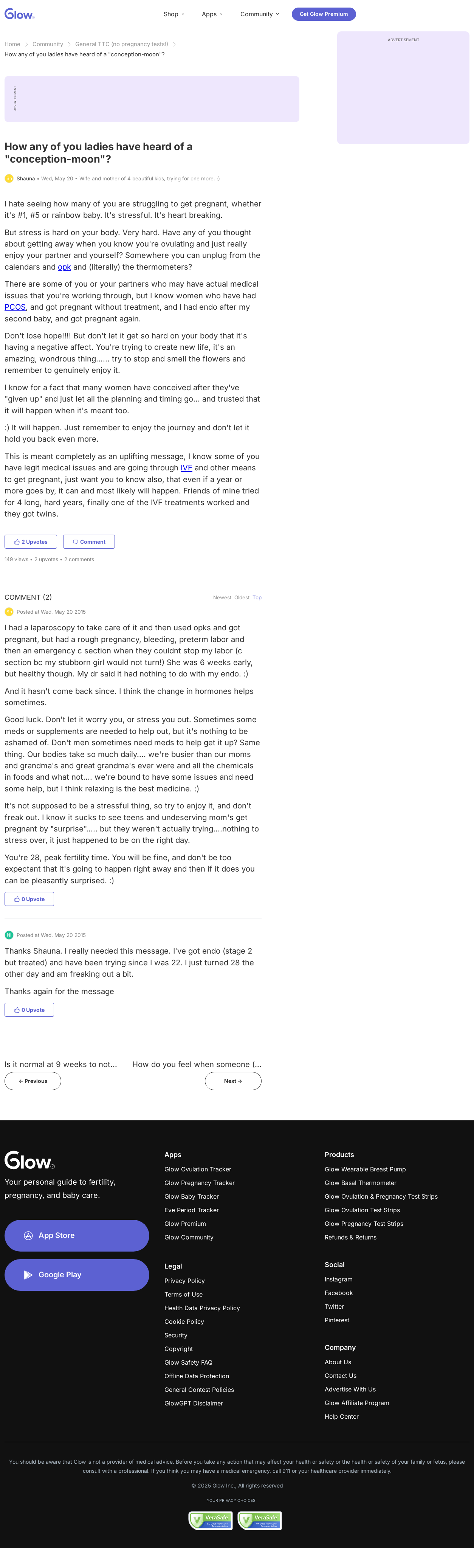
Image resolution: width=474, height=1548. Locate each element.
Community (48, 44)
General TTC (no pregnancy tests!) (121, 44)
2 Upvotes (31, 541)
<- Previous (33, 1081)
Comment (89, 541)
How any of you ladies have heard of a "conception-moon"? (85, 54)
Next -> (233, 1081)
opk (64, 266)
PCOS (15, 307)
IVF (186, 467)
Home (12, 44)
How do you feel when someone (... (197, 1064)
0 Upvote (29, 899)
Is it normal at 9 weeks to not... (61, 1064)
